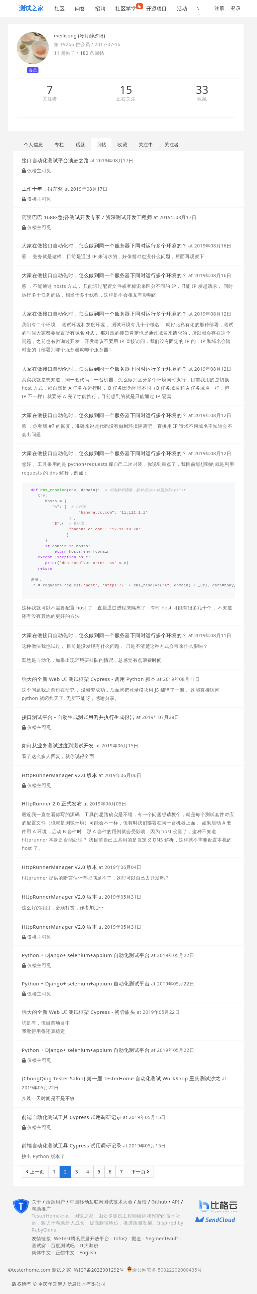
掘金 (136, 1238)
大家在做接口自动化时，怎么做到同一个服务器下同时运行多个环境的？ (104, 245)
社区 (60, 8)
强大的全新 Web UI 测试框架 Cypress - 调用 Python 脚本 (89, 679)
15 (126, 89)
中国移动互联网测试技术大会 (101, 1201)
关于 (36, 1201)
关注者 (49, 99)
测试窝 (39, 1245)
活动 (182, 8)
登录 (236, 8)
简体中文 (41, 1252)
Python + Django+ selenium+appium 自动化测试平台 (86, 955)
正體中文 (65, 1252)
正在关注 (126, 99)
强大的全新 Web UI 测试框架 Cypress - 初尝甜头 (78, 1011)
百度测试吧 (63, 1245)
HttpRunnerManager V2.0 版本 (59, 775)
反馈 (142, 1201)
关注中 (146, 144)
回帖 (101, 144)
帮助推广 (41, 1209)
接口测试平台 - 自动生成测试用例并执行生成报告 (78, 717)
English (87, 1252)
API (175, 1201)
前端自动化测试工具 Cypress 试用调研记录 (71, 1117)
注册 (219, 8)
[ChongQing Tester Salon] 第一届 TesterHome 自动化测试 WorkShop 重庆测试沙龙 (121, 1078)
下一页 (140, 1171)
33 (202, 89)
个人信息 (33, 144)
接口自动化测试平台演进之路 (55, 160)
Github (159, 1201)
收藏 (202, 99)
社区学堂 (128, 7)
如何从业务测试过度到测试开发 (58, 745)
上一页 (35, 1171)
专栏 (59, 144)
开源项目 (156, 8)
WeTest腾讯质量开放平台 (81, 1238)
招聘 (100, 8)
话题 (80, 144)
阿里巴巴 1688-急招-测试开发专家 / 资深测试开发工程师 (87, 217)
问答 (80, 8)
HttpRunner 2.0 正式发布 (52, 803)
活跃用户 (55, 1201)
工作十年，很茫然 (42, 188)
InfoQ (120, 1238)
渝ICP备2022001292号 (97, 1270)
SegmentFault (162, 1238)
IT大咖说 (88, 1245)
